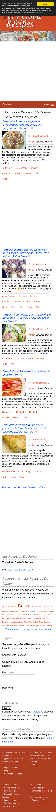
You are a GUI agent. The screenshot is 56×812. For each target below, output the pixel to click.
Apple (10, 607)
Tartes (28, 173)
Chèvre (26, 301)
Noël (21, 618)
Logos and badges (12, 800)
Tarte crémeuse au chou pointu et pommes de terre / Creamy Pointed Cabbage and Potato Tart (24, 428)
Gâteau (28, 615)
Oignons (6, 173)
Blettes (5, 301)
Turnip (32, 626)
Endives (18, 173)
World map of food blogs (42, 791)
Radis (21, 622)
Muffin (12, 618)
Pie (38, 618)
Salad (41, 622)
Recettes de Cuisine (40, 800)
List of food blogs (39, 788)
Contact (35, 764)
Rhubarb (33, 412)
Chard (5, 307)
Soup (11, 626)
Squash (21, 626)
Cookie (51, 611)
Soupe (16, 626)
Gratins (34, 615)
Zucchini (20, 358)
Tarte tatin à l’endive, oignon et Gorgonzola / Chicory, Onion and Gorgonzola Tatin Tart (22, 124)
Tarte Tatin (7, 168)
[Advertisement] (28, 71)
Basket (25, 605)
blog (6, 770)
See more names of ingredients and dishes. (28, 629)
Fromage (13, 615)
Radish (26, 622)
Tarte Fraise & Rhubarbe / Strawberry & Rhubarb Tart (26, 373)
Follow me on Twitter (13, 774)
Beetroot (35, 607)
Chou (22, 477)
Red (30, 622)
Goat (30, 307)
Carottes (5, 611)
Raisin (33, 296)
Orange (34, 618)
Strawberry (7, 412)
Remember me (12, 703)
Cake (52, 607)
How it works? (10, 791)
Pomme (42, 618)
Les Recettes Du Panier (25, 487)
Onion (37, 173)
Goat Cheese (8, 296)
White (44, 626)
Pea (12, 364)
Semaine (5, 626)
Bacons (14, 607)
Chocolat (24, 611)
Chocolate (31, 611)
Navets (16, 618)
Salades (47, 622)
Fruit (18, 615)
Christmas (44, 611)
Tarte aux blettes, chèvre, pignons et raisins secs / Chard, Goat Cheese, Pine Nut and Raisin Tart (25, 253)
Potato (38, 471)
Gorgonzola (21, 168)
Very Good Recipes (10, 752)
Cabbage (26, 471)
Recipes (6, 104)
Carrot (11, 611)
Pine (22, 307)
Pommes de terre (10, 471)
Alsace (4, 607)
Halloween (46, 615)
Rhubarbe (21, 412)
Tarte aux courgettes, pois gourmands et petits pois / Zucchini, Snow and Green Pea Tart (27, 318)
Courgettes (7, 358)
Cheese (16, 301)
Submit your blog (11, 788)
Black (40, 607)
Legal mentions (10, 767)
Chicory (34, 168)
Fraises (5, 417)
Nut (37, 307)
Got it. (45, 4)
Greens (40, 358)
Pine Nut (23, 296)
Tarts (4, 179)
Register (36, 711)
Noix (24, 618)
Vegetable (38, 626)
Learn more (39, 13)
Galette (23, 615)
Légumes (5, 618)
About (34, 761)
